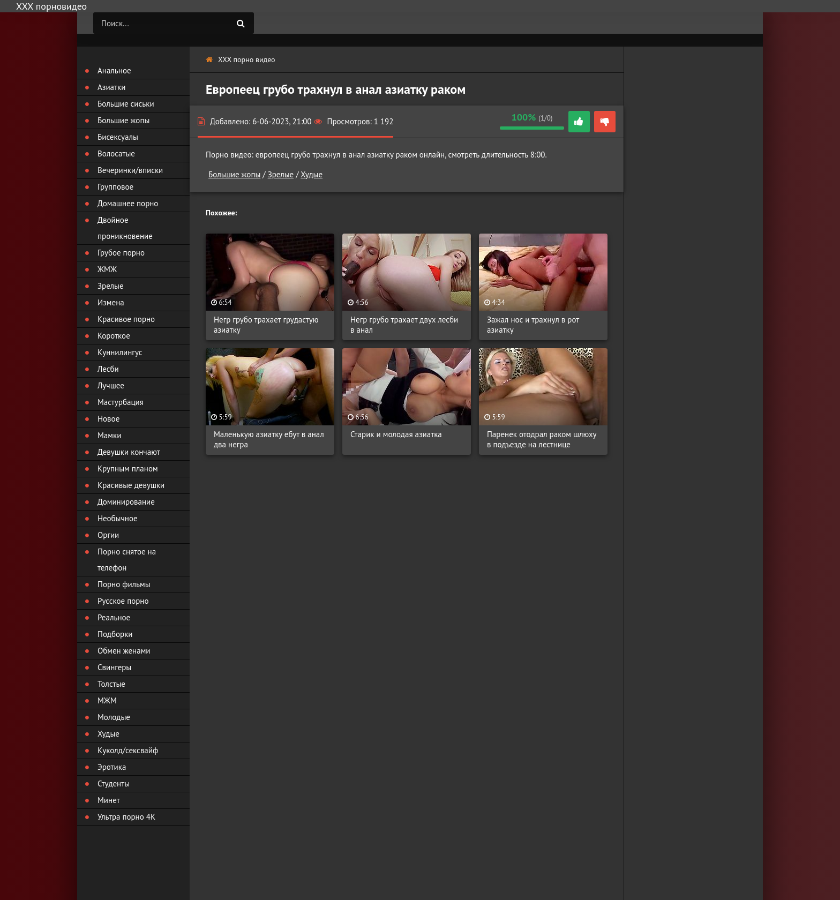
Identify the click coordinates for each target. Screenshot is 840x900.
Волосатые (116, 153)
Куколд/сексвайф (128, 750)
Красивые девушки (131, 485)
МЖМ (107, 700)
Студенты (114, 783)
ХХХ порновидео (51, 6)
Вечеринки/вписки (130, 170)
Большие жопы (234, 174)
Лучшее (111, 385)
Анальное (114, 70)
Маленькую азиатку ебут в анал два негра (269, 439)
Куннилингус (120, 352)
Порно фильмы (124, 584)
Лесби (108, 369)
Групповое (115, 187)
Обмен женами (124, 651)
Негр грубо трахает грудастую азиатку (266, 324)
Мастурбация (121, 402)
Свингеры (114, 667)
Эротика (112, 767)
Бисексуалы (118, 137)
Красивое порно (126, 319)
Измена (111, 302)
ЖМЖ (107, 269)
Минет (109, 800)
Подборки (115, 634)
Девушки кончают (129, 452)
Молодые (114, 717)
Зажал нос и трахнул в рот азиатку (533, 324)
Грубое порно (121, 253)
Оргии (108, 535)
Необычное (118, 518)
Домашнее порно (128, 203)
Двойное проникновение (125, 228)
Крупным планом (128, 468)
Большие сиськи (126, 104)
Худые (311, 174)
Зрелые (281, 174)
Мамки (109, 435)
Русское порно (123, 601)
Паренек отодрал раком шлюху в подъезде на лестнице (541, 439)
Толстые (111, 684)
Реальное (114, 617)
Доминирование (126, 502)
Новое (108, 419)
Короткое (114, 336)
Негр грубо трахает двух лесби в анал (404, 324)
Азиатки (111, 87)
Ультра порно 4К (126, 817)
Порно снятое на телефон (127, 559)
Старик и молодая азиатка (396, 434)
